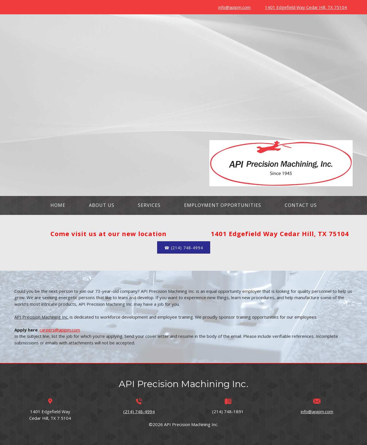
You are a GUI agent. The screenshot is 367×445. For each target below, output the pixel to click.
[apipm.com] (281, 163)
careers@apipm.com (60, 330)
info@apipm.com (317, 411)
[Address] (304, 7)
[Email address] (233, 7)
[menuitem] (58, 205)
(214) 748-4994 (139, 411)
